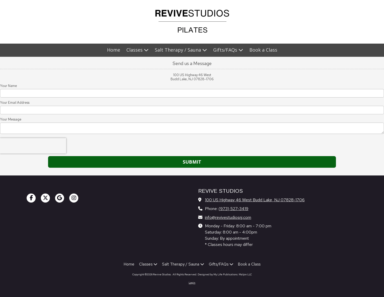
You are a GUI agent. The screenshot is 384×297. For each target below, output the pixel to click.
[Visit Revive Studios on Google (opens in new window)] (59, 198)
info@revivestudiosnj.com (228, 217)
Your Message (10, 119)
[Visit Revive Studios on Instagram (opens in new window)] (73, 198)
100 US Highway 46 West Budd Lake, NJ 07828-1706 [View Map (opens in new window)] (255, 200)
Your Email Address (14, 103)
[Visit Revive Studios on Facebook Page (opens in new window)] (31, 198)
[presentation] (33, 146)
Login (192, 282)
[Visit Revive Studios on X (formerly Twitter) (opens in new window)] (45, 198)
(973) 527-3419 (233, 208)
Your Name (8, 86)
